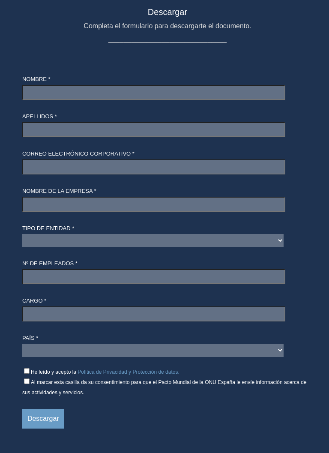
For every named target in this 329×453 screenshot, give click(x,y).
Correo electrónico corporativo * (78, 153)
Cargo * (34, 300)
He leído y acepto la (105, 372)
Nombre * (36, 79)
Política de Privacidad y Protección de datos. (128, 372)
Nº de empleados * (50, 263)
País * (30, 338)
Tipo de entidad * (48, 228)
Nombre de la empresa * (59, 191)
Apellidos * (39, 116)
